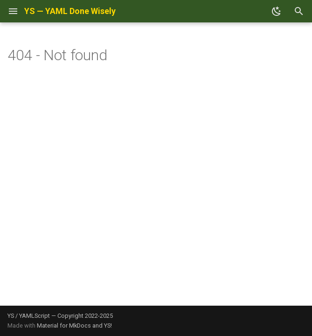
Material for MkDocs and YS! (74, 325)
